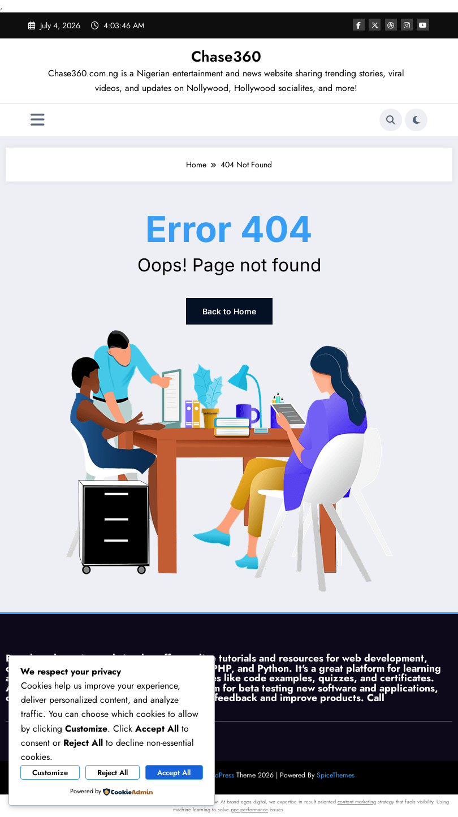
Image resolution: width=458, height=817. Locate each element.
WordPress (218, 775)
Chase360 (226, 56)
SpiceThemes (336, 775)
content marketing (357, 801)
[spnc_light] (416, 120)
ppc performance (249, 809)
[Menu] (37, 120)
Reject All (112, 772)
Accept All (174, 772)
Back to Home (229, 311)
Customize (50, 772)
